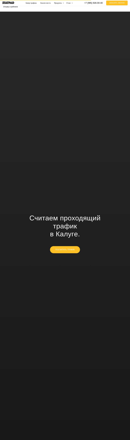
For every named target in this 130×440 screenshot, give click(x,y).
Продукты (58, 3)
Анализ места (45, 3)
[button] (117, 3)
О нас (68, 3)
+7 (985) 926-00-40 (93, 3)
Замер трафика (31, 3)
